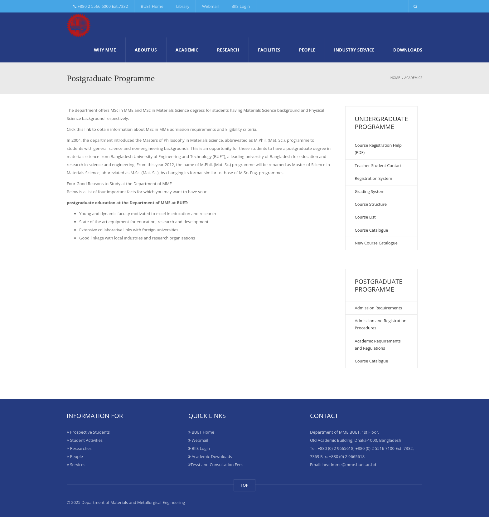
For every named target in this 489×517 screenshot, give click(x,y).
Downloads (407, 50)
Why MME (105, 50)
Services (76, 464)
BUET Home (152, 6)
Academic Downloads (210, 456)
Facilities (269, 50)
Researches (79, 448)
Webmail (210, 6)
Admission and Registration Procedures (381, 324)
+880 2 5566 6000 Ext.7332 (100, 6)
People (307, 50)
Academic (187, 50)
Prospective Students (88, 432)
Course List (365, 217)
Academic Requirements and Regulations (378, 344)
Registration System (373, 178)
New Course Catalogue (376, 243)
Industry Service (354, 50)
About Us (146, 50)
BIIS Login (240, 6)
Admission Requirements (378, 308)
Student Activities (85, 440)
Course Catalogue (371, 230)
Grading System (370, 191)
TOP (244, 485)
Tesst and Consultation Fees (215, 464)
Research (228, 50)
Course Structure (371, 204)
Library (182, 6)
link (88, 129)
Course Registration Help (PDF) (378, 148)
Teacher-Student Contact (378, 165)
